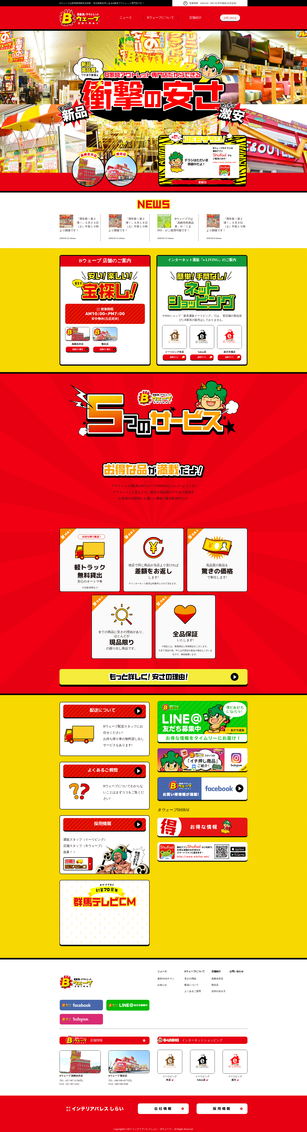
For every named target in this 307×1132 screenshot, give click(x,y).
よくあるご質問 (103, 770)
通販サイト (174, 357)
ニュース (125, 17)
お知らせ (162, 985)
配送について (103, 710)
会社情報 (163, 1108)
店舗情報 (84, 1040)
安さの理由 (190, 978)
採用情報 (102, 823)
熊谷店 (215, 985)
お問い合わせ (230, 18)
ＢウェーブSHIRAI (173, 810)
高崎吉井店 (217, 978)
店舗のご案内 (77, 349)
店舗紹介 (195, 17)
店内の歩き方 (218, 991)
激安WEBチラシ (165, 978)
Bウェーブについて (160, 17)
